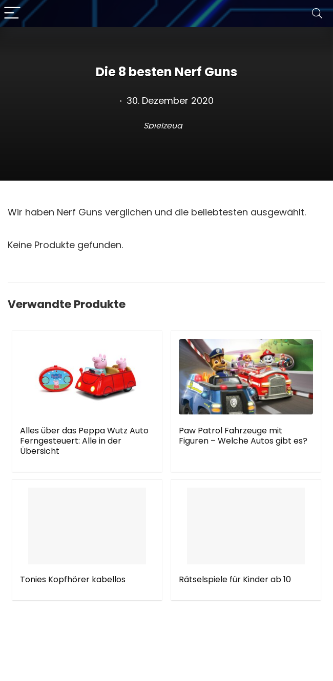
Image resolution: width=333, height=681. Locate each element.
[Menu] (12, 13)
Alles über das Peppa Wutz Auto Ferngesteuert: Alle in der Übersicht (84, 441)
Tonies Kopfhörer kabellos (73, 579)
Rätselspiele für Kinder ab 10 (235, 579)
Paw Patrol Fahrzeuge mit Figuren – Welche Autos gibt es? (243, 436)
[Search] (317, 13)
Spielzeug (162, 125)
